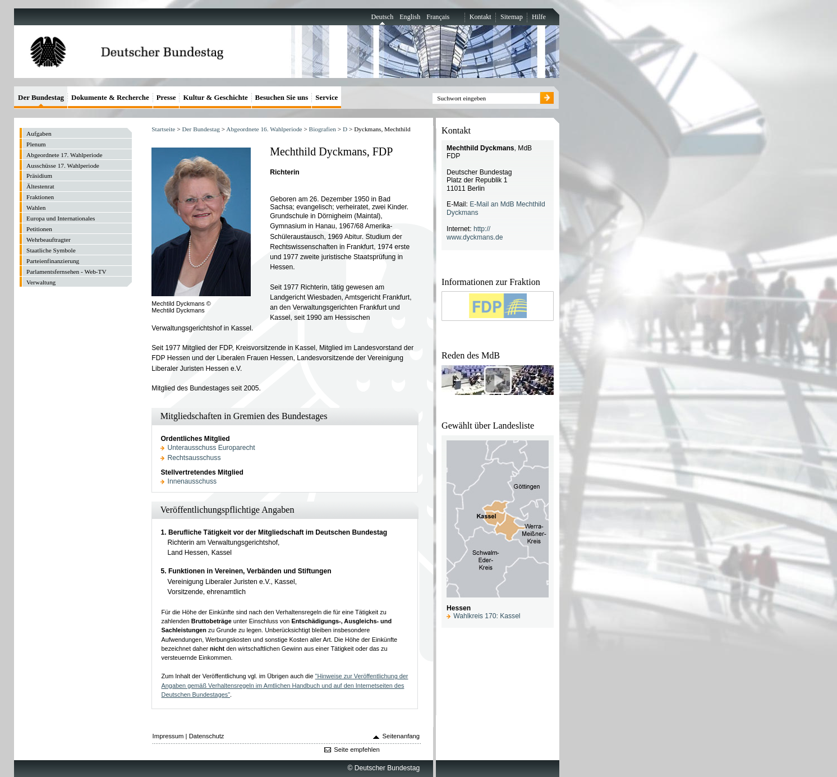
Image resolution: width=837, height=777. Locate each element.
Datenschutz (206, 736)
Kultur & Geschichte (215, 97)
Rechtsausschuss (194, 458)
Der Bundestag (200, 129)
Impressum (168, 736)
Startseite (163, 129)
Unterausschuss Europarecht (211, 448)
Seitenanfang (401, 736)
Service (326, 97)
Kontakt (480, 17)
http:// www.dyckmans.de (475, 233)
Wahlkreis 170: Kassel (486, 616)
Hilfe (539, 17)
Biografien (322, 129)
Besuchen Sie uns (282, 97)
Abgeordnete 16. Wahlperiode (264, 129)
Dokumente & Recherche (110, 97)
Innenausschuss (192, 481)
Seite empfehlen (357, 749)
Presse (166, 97)
